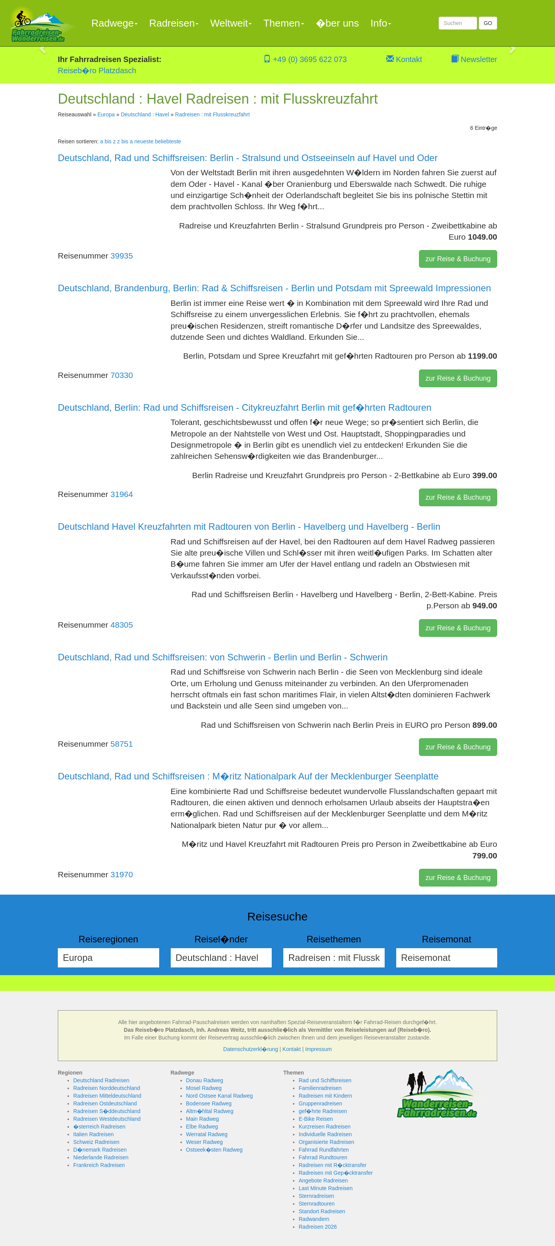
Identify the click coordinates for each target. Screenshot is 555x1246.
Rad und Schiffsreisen (325, 1080)
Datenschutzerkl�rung (250, 1049)
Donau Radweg (205, 1080)
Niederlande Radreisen (100, 1157)
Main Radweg (202, 1119)
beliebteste (168, 141)
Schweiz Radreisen (96, 1142)
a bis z (108, 141)
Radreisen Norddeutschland (106, 1088)
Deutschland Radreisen (101, 1080)
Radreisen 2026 (318, 1227)
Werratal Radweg (207, 1134)
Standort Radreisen (322, 1211)
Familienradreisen (320, 1088)
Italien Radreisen (93, 1134)
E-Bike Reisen (316, 1119)
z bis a (125, 141)
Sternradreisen (316, 1196)
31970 (122, 874)
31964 (122, 494)
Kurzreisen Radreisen (325, 1126)
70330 (122, 375)
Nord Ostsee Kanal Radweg (219, 1096)
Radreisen (174, 23)
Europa (106, 114)
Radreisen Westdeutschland (107, 1119)
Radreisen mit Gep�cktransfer (336, 1173)
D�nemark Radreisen (100, 1150)
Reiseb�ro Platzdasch (97, 70)
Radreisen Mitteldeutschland (107, 1096)
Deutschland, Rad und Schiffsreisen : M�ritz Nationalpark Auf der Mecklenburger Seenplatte (248, 776)
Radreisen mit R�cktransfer (333, 1165)
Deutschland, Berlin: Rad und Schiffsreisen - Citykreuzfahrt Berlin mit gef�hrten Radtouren (244, 407)
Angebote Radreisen (323, 1180)
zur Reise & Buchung (458, 259)
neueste (143, 141)
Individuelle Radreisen (325, 1134)
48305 (122, 624)
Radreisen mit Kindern (325, 1096)
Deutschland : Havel (145, 114)
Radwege (114, 23)
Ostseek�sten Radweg (214, 1150)
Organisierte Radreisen (326, 1142)
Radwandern (314, 1219)
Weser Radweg (204, 1142)
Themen (283, 23)
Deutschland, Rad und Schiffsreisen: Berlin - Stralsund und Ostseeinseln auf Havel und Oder (247, 158)
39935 (122, 255)
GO (488, 23)
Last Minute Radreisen (326, 1188)
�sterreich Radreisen (99, 1126)
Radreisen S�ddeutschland (106, 1111)
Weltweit (231, 23)
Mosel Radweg (204, 1088)
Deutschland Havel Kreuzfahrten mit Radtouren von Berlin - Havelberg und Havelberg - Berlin (249, 526)
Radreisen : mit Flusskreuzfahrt (212, 114)
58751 (122, 743)
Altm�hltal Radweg (210, 1111)
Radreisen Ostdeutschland (105, 1103)
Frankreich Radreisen (99, 1165)
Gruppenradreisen (320, 1103)
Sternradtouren (317, 1204)
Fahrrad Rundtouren (323, 1157)
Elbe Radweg (202, 1126)
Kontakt (404, 59)
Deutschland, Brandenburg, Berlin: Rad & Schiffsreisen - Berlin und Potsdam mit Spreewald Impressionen (274, 288)
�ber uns (337, 23)
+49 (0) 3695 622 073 (305, 59)
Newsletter (474, 59)
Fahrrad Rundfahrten (324, 1150)
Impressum (318, 1049)
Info (380, 23)
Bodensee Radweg (209, 1103)
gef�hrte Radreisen (323, 1111)
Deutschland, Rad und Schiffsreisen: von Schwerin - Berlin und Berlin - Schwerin (223, 657)
